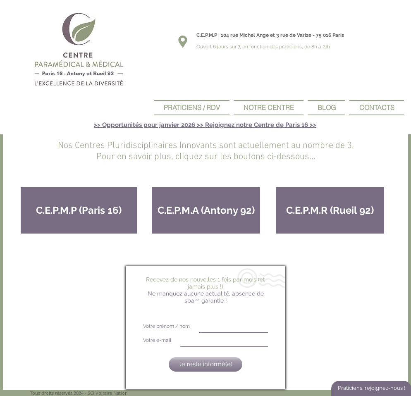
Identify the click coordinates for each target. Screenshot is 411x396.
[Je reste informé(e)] (205, 364)
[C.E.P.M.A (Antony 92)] (206, 210)
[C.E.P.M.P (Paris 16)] (79, 210)
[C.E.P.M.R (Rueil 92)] (330, 210)
